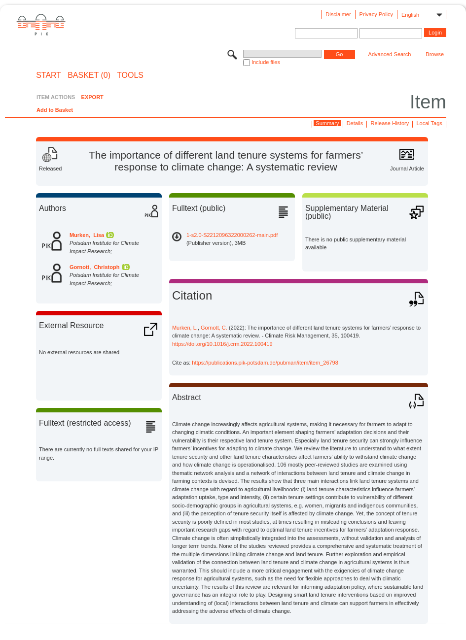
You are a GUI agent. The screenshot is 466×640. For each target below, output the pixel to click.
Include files (265, 62)
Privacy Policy (376, 14)
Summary (327, 123)
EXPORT (92, 97)
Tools (130, 75)
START (48, 75)
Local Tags (429, 123)
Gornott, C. (214, 328)
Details (355, 123)
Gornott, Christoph (94, 267)
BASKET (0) (89, 75)
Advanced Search (389, 54)
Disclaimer (338, 14)
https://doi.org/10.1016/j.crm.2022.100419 (222, 344)
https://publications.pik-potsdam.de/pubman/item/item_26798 (265, 363)
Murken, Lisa (87, 235)
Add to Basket (54, 110)
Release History (390, 123)
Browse (435, 54)
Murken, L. (185, 328)
